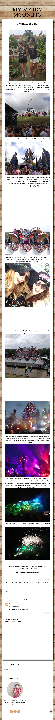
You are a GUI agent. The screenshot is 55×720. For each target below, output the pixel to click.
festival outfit (29, 582)
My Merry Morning (27, 12)
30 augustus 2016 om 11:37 (14, 606)
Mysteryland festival (13, 584)
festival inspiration (19, 582)
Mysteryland (37, 582)
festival (11, 582)
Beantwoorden (46, 613)
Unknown (12, 604)
